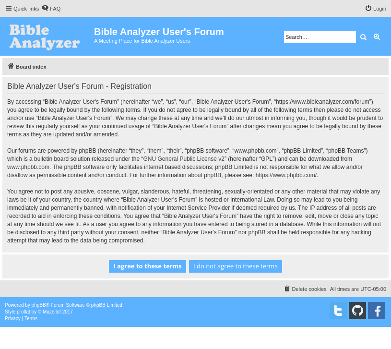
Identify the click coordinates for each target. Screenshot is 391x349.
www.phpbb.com (28, 167)
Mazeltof (52, 311)
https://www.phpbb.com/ (286, 175)
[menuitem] (50, 8)
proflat (23, 311)
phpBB (39, 305)
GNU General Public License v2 (184, 159)
